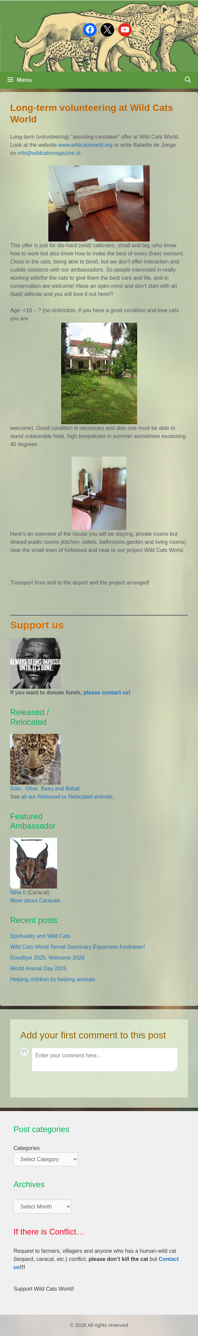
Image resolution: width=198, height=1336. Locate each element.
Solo (15, 788)
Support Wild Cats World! (44, 1289)
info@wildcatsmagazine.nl (49, 153)
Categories (27, 1148)
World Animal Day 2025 (38, 968)
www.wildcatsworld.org (85, 145)
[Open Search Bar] (187, 80)
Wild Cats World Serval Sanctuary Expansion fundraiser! (77, 947)
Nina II (18, 892)
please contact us (106, 692)
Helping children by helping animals (52, 979)
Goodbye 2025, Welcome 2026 (47, 958)
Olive (31, 788)
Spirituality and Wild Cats (40, 936)
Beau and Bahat (60, 788)
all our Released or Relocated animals (67, 797)
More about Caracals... (37, 900)
